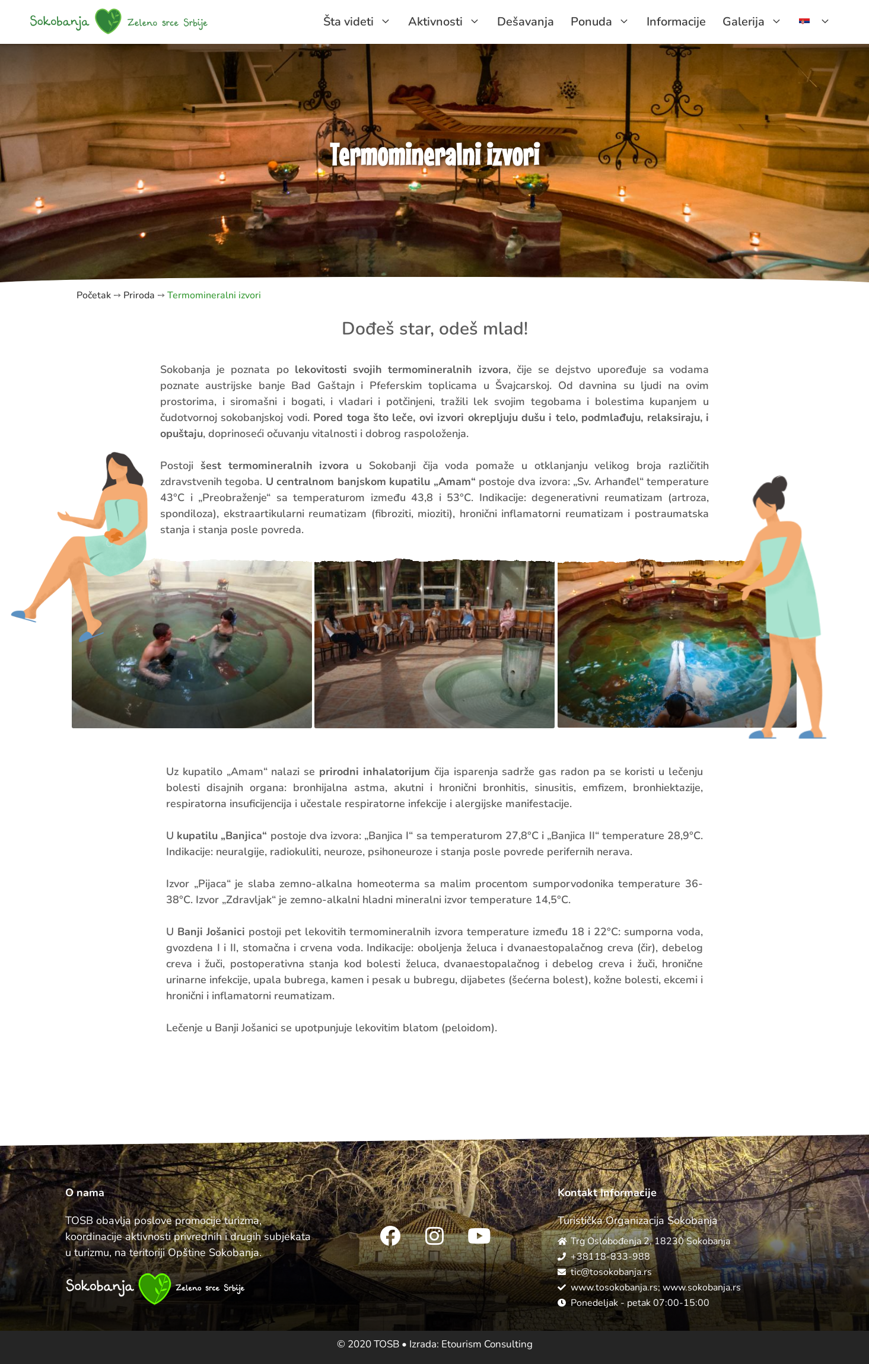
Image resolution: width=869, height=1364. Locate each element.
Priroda (139, 295)
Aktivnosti (448, 22)
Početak (94, 295)
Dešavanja (525, 22)
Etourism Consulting (487, 1344)
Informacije (676, 22)
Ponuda (604, 22)
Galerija (756, 22)
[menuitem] (815, 22)
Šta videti (361, 22)
